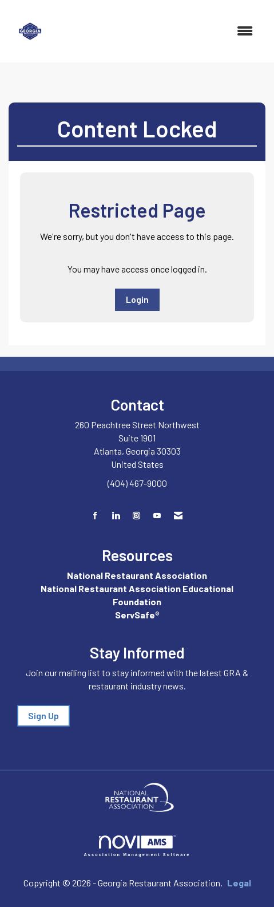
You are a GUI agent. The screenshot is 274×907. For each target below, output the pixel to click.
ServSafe (135, 614)
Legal (239, 882)
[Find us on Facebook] (95, 516)
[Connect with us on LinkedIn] (115, 516)
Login (137, 299)
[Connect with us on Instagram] (136, 516)
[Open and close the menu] (159, 31)
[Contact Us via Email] (178, 516)
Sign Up (43, 715)
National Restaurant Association (137, 575)
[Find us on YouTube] (157, 516)
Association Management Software (137, 846)
